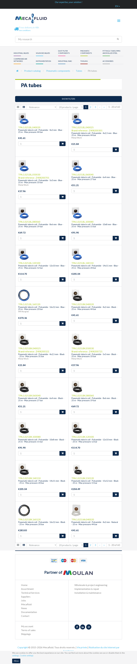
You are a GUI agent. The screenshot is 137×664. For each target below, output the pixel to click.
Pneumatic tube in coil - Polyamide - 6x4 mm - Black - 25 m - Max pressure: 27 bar (41, 399)
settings (15, 655)
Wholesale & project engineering (90, 585)
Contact (25, 615)
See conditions (25, 30)
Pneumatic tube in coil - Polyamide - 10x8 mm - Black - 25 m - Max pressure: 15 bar (41, 440)
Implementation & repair (86, 588)
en (117, 6)
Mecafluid (26, 604)
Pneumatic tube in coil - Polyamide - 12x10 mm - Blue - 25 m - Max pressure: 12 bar (42, 266)
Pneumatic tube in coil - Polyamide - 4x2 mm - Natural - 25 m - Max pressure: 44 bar (94, 523)
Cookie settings (26, 655)
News (24, 608)
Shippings (26, 634)
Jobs (23, 600)
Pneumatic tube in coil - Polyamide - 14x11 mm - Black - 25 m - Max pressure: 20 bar (41, 482)
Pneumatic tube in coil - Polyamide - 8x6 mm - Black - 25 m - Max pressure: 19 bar (94, 399)
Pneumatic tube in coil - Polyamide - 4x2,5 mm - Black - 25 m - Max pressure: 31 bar (41, 355)
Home (24, 585)
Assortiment (27, 588)
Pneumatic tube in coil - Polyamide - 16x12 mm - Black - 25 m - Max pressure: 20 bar (41, 523)
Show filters (68, 99)
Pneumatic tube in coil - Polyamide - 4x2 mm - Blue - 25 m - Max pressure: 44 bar (40, 131)
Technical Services (30, 592)
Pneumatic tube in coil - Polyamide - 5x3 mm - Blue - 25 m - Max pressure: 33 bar (40, 181)
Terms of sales (28, 630)
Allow (16, 661)
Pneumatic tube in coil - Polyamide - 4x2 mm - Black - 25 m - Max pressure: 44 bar (94, 308)
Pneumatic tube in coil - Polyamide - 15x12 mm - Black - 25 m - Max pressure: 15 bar (94, 482)
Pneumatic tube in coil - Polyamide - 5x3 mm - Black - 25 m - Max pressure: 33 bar (94, 355)
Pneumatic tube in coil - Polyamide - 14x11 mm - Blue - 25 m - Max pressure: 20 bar (95, 266)
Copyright (22, 647)
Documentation (29, 612)
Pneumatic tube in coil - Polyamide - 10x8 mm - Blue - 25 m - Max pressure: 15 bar (94, 225)
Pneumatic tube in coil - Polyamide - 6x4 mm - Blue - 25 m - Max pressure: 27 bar (93, 178)
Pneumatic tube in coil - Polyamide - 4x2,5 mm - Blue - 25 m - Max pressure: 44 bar (94, 134)
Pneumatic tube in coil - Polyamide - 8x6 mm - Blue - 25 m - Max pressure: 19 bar (40, 225)
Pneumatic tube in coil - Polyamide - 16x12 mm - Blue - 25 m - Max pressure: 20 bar (42, 308)
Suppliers (25, 596)
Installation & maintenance (87, 592)
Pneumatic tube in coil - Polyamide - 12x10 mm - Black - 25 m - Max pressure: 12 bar (94, 440)
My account (27, 626)
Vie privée (82, 647)
